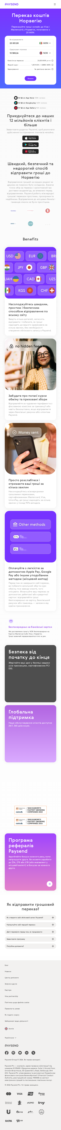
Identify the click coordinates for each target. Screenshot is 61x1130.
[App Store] (30, 138)
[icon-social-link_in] (13, 1053)
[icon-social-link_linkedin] (27, 1053)
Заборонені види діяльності (16, 1021)
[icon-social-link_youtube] (20, 1053)
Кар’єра (8, 990)
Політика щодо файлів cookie (17, 1002)
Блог (6, 965)
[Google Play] (30, 144)
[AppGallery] (30, 151)
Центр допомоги (12, 977)
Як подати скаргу (12, 1015)
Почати (31, 78)
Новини (8, 971)
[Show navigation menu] (54, 4)
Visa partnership (11, 996)
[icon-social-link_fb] (7, 1053)
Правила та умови (12, 1008)
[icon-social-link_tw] (33, 1053)
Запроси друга (11, 984)
